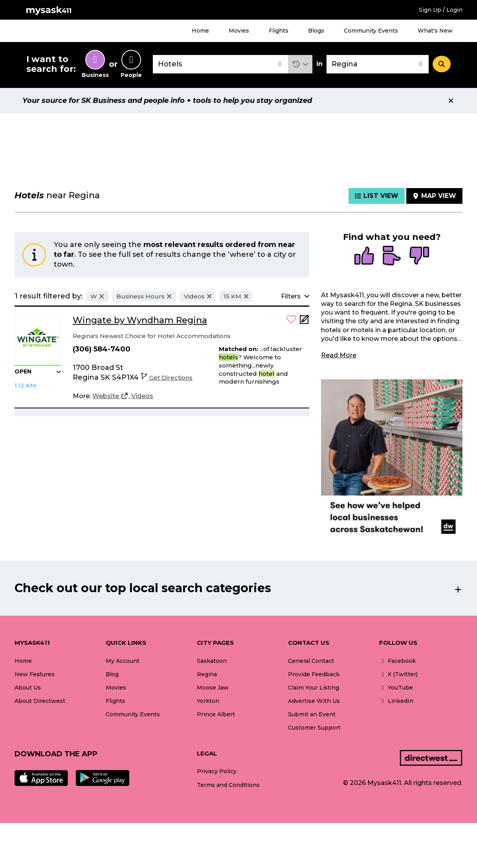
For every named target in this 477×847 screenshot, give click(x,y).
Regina (207, 674)
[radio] (364, 256)
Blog (112, 674)
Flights (278, 30)
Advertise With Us (314, 700)
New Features (35, 674)
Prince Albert (216, 714)
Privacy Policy (217, 771)
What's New (435, 30)
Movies (239, 30)
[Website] (110, 396)
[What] (220, 64)
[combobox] (220, 64)
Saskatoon (212, 660)
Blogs (316, 30)
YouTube (396, 687)
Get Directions (167, 377)
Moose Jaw (213, 687)
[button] (300, 64)
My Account (122, 660)
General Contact (311, 660)
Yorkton (208, 700)
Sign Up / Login (440, 9)
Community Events (371, 30)
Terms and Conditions (228, 784)
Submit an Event (312, 714)
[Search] (442, 64)
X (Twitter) (398, 674)
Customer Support (314, 727)
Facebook (397, 660)
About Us (28, 687)
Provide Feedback (313, 674)
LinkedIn (396, 700)
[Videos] (142, 396)
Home (200, 30)
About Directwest (40, 700)
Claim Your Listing (313, 687)
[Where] (378, 64)
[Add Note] (304, 322)
